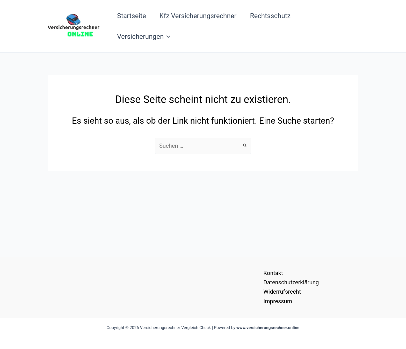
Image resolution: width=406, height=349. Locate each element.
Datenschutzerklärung (291, 282)
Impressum (277, 301)
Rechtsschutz (270, 16)
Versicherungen (143, 36)
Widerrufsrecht (282, 291)
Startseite (131, 16)
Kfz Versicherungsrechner (198, 16)
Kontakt (273, 273)
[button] (167, 36)
